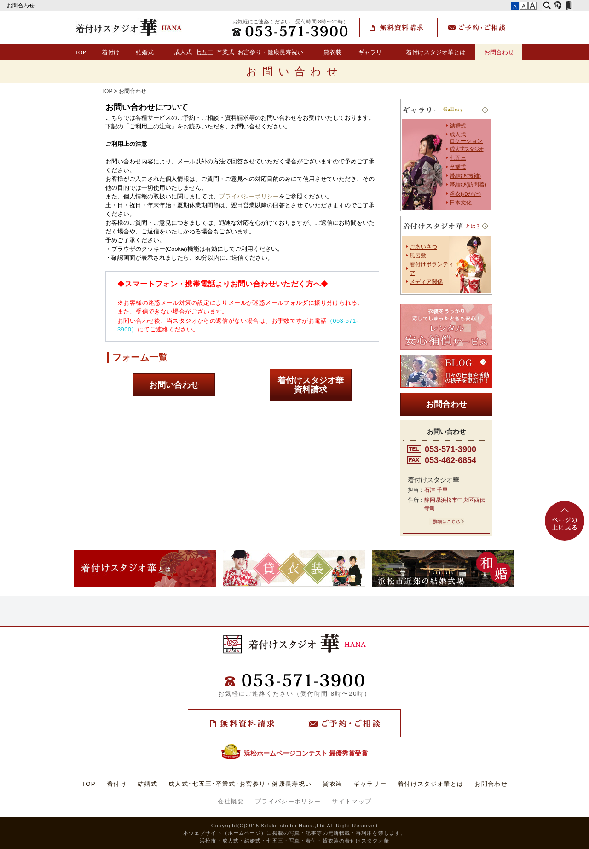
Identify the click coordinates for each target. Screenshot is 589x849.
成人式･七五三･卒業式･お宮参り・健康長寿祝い (238, 52)
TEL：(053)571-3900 (290, 31)
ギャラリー (373, 52)
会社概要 (231, 801)
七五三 (458, 158)
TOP (80, 52)
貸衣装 (332, 52)
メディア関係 (426, 282)
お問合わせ (21, 5)
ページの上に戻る (564, 521)
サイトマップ (351, 801)
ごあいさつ (423, 247)
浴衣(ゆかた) (465, 194)
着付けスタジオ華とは (436, 52)
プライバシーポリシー (249, 196)
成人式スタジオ (467, 149)
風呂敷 (418, 255)
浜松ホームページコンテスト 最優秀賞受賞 (294, 753)
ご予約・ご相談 (476, 27)
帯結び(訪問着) (468, 184)
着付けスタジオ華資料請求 (310, 385)
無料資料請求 (398, 27)
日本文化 (461, 202)
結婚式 (145, 52)
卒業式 (458, 167)
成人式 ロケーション (466, 137)
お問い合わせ (174, 385)
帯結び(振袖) (465, 176)
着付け (111, 52)
